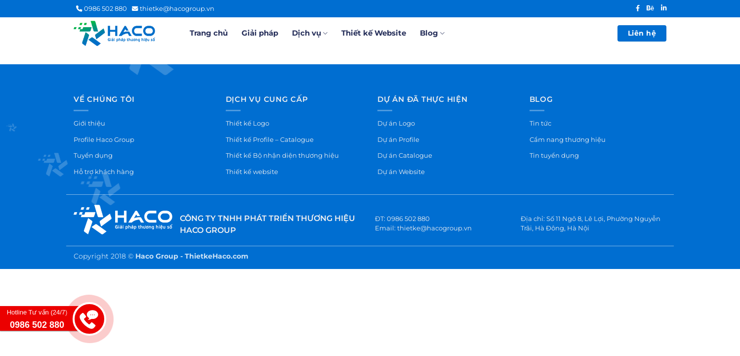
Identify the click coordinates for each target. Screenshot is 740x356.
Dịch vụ (310, 33)
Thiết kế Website (373, 33)
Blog (432, 33)
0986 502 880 (101, 8)
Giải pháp (260, 33)
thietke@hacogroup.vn (173, 8)
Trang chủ (209, 33)
